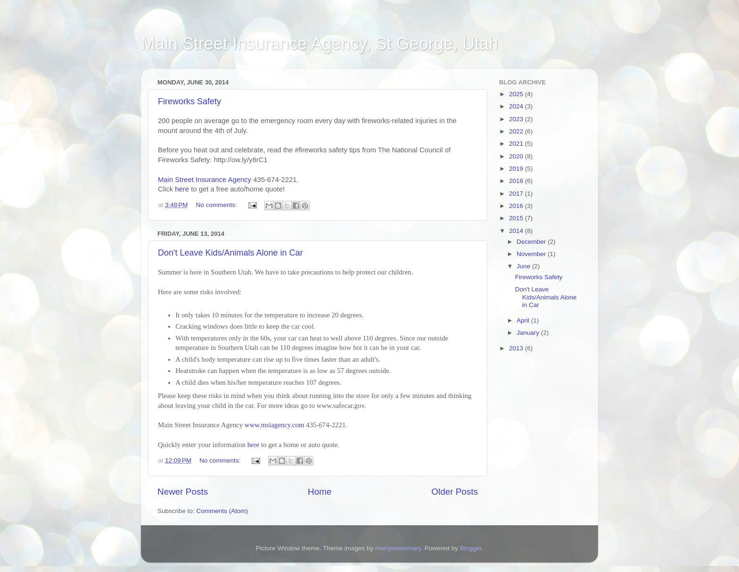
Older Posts (454, 492)
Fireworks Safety (189, 101)
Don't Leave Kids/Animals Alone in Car (230, 252)
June (524, 266)
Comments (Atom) (222, 510)
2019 (517, 168)
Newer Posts (182, 492)
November (532, 253)
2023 (517, 119)
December (532, 241)
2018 (517, 180)
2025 (517, 94)
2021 (517, 143)
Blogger (471, 548)
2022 (517, 131)
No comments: (217, 204)
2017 (517, 193)
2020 (517, 156)
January (529, 332)
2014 (517, 230)
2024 (517, 106)
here (182, 189)
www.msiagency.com (274, 425)
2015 (517, 218)
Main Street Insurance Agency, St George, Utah (319, 43)
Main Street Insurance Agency (204, 179)
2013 (517, 348)
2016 (517, 205)
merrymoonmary (398, 548)
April (524, 320)
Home (319, 492)
